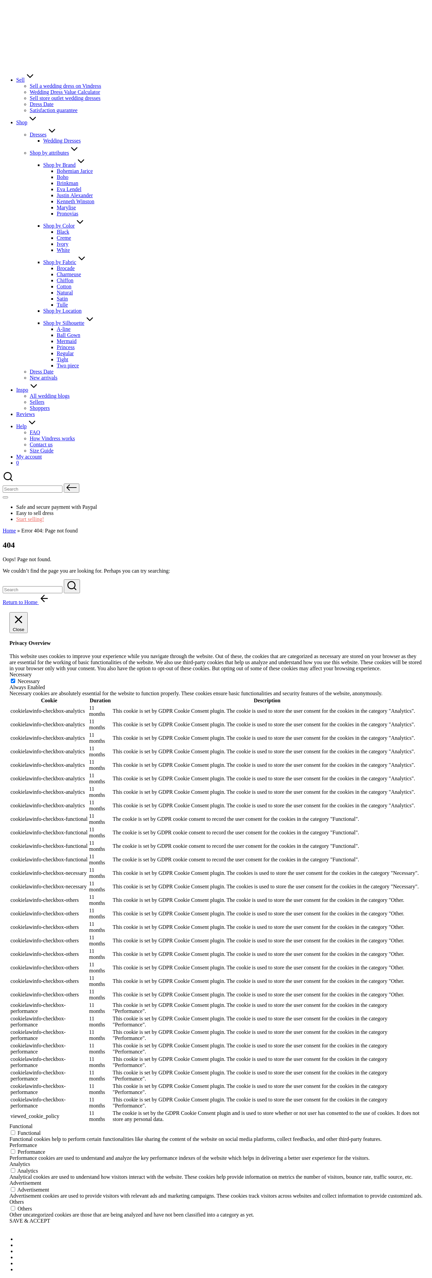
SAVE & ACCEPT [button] (29, 1221)
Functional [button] (20, 1126)
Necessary (29, 681)
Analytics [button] (19, 1164)
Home (9, 530)
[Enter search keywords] (32, 589)
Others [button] (16, 1202)
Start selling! (30, 519)
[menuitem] (33, 1239)
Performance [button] (23, 1145)
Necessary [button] (20, 674)
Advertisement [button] (25, 1183)
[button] (71, 488)
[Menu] (5, 497)
